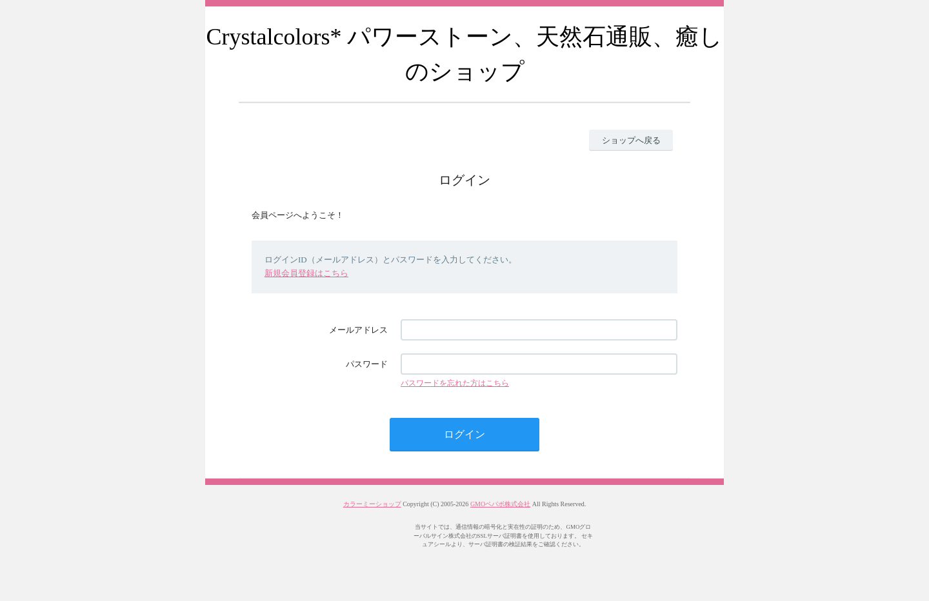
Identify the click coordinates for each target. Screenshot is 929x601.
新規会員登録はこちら (306, 273)
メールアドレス (358, 330)
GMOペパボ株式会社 (500, 503)
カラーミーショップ (372, 503)
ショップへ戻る (631, 140)
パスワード (367, 364)
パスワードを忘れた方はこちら (455, 383)
